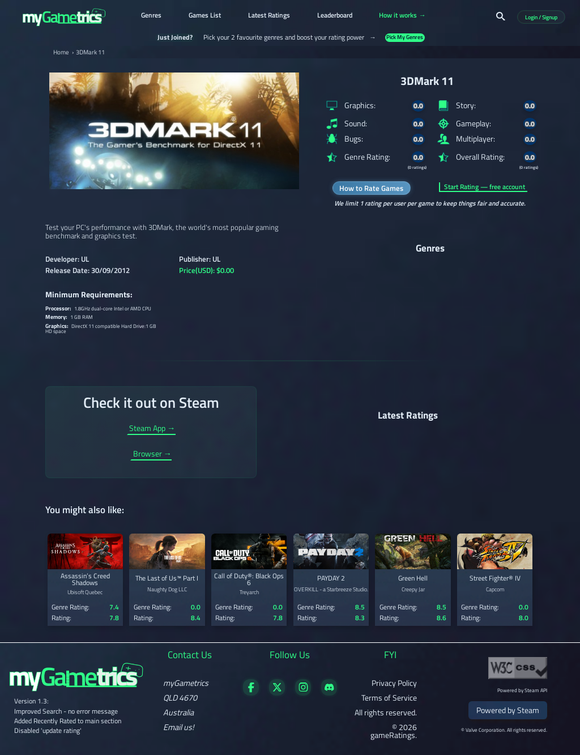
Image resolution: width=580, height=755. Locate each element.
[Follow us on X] (277, 692)
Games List (205, 16)
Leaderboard (334, 16)
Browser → (152, 455)
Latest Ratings (269, 16)
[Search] (500, 16)
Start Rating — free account (484, 186)
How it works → (402, 16)
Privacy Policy (394, 683)
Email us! (178, 727)
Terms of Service (389, 698)
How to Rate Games (371, 188)
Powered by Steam (507, 710)
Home (61, 52)
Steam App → (152, 429)
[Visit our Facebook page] (251, 692)
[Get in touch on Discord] (329, 692)
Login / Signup (541, 16)
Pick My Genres (404, 37)
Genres (151, 16)
